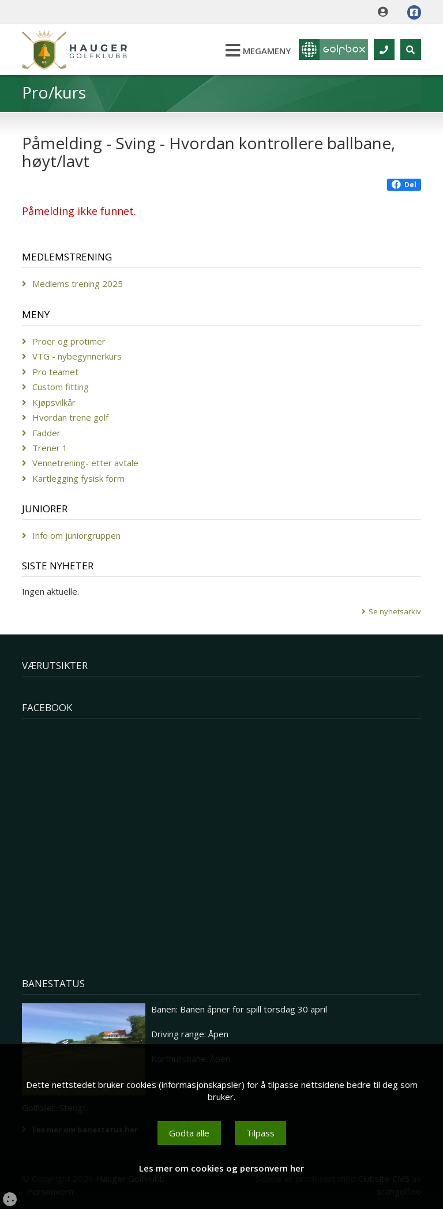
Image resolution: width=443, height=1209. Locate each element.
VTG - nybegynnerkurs (77, 356)
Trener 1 (49, 448)
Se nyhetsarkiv (395, 611)
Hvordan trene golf (70, 417)
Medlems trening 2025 (77, 283)
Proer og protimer (69, 341)
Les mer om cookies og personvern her (221, 1168)
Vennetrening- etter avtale (85, 463)
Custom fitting (60, 386)
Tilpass (260, 1133)
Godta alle (189, 1133)
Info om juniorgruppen (76, 535)
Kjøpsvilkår (54, 402)
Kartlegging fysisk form (78, 478)
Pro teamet (55, 371)
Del (404, 185)
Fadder (46, 433)
